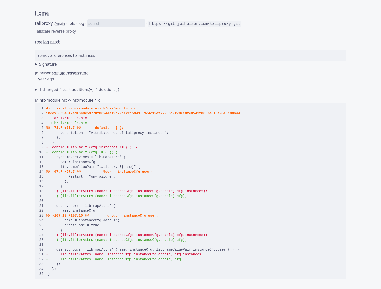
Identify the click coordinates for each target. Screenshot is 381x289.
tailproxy (44, 23)
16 (41, 181)
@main (59, 23)
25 (41, 225)
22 (41, 211)
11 (41, 157)
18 (41, 191)
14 (41, 172)
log (81, 23)
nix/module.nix (53, 100)
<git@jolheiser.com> (70, 73)
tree (38, 42)
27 (41, 235)
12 (41, 162)
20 (41, 201)
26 (41, 230)
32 (41, 259)
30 (41, 250)
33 (41, 264)
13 (41, 167)
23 (41, 215)
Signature (48, 64)
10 (41, 152)
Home (42, 13)
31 (41, 254)
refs (71, 23)
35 (41, 274)
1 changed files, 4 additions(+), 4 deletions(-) (79, 89)
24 (41, 220)
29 (41, 245)
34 (41, 269)
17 (41, 186)
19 (41, 196)
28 (41, 240)
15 (41, 177)
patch (55, 42)
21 (41, 206)
